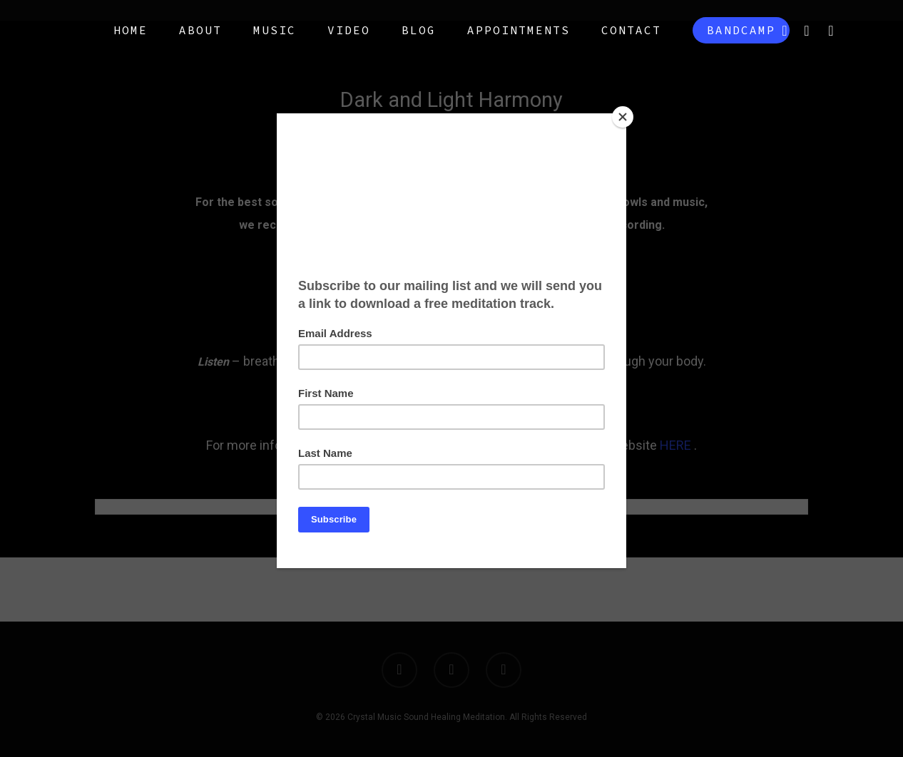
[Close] (622, 117)
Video (348, 30)
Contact (631, 30)
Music (274, 30)
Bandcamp (741, 30)
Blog (419, 30)
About (200, 30)
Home (130, 30)
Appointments (518, 30)
